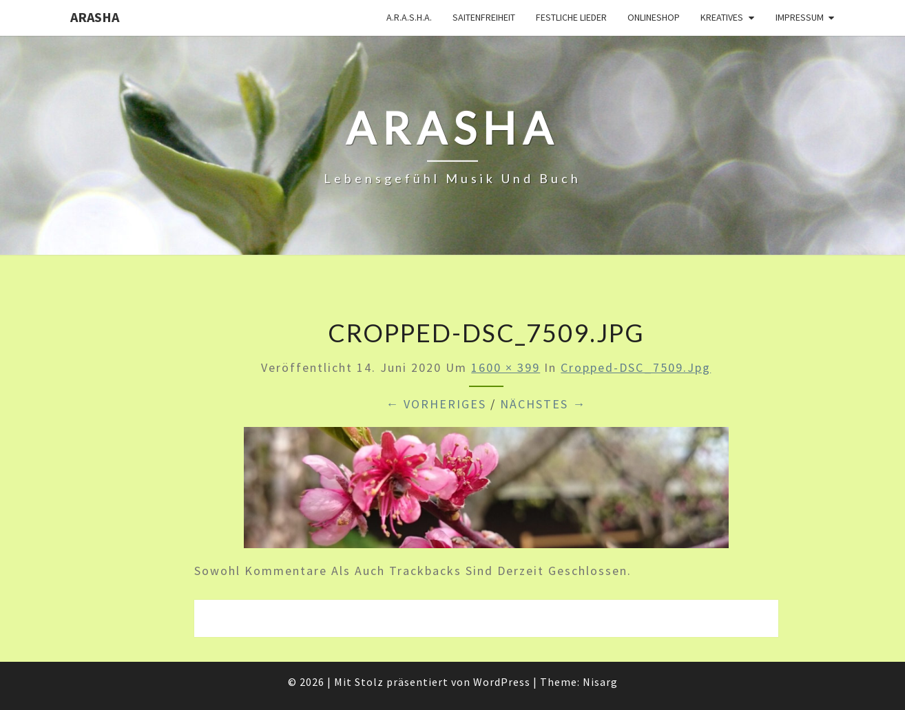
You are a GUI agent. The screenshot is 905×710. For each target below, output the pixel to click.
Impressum (800, 17)
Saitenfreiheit (483, 17)
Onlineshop (653, 17)
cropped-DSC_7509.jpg (636, 367)
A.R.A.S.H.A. (409, 17)
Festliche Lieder (571, 17)
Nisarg (600, 682)
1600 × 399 (505, 367)
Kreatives (721, 17)
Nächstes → (543, 404)
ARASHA (94, 16)
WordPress (501, 682)
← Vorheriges (436, 404)
